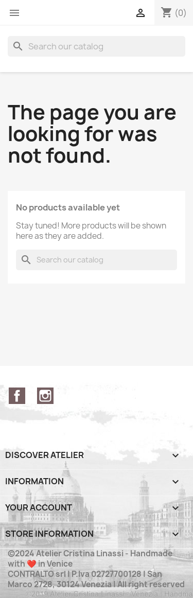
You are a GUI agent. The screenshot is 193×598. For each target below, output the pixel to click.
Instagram (45, 396)
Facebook (17, 396)
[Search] (96, 46)
